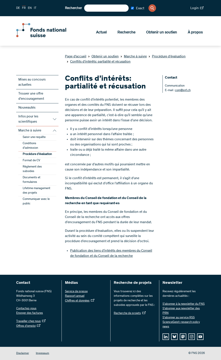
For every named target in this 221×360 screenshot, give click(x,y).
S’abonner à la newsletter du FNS (184, 304)
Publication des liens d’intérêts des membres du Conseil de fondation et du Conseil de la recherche (111, 253)
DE (18, 8)
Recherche (126, 33)
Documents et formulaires (31, 180)
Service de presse (76, 291)
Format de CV (31, 160)
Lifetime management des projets (36, 190)
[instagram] (191, 336)
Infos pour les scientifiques (28, 119)
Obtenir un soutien (161, 33)
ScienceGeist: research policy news (181, 324)
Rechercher (73, 8)
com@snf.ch (183, 90)
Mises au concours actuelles (32, 82)
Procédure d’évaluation (167, 56)
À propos (195, 33)
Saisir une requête (34, 137)
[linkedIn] (166, 336)
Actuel (101, 33)
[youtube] (200, 336)
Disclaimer (22, 353)
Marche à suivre (133, 56)
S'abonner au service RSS (179, 317)
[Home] (47, 36)
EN (30, 8)
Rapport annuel (74, 296)
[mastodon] (183, 336)
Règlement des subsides (32, 169)
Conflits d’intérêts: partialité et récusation (99, 61)
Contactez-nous (26, 308)
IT (35, 8)
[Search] (152, 8)
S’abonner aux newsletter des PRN (181, 311)
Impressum (42, 353)
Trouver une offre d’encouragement (31, 96)
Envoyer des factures (29, 313)
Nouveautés (26, 107)
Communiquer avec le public (36, 201)
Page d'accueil (75, 56)
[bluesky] (174, 336)
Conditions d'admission (30, 146)
